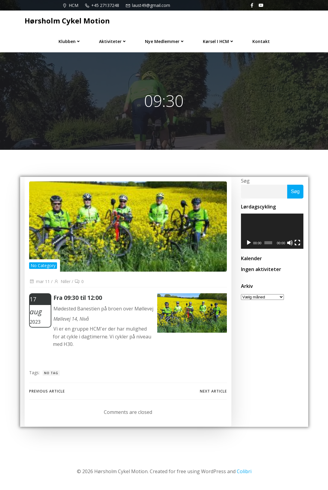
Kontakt (261, 41)
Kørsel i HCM (218, 41)
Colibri (244, 472)
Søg (245, 181)
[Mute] (290, 244)
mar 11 (39, 282)
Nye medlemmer (165, 41)
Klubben (70, 41)
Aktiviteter (113, 41)
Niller (62, 282)
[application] (272, 232)
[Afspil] (248, 244)
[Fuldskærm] (298, 244)
